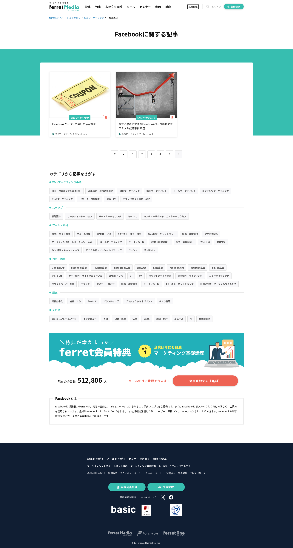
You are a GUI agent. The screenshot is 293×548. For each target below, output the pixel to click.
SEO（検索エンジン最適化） (66, 190)
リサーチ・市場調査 (90, 198)
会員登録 (233, 6)
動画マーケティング (156, 190)
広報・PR (111, 198)
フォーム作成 (83, 233)
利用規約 (113, 473)
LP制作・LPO (104, 233)
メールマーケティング (184, 190)
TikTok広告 (218, 267)
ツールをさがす (116, 459)
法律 (134, 318)
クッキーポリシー (154, 473)
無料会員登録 (127, 487)
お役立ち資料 (113, 7)
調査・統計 (162, 318)
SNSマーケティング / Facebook (69, 134)
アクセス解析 (211, 233)
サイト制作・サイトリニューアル (85, 275)
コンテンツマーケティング (215, 190)
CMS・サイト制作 (61, 233)
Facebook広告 (79, 267)
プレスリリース (197, 473)
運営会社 (171, 473)
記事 (88, 7)
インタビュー (90, 318)
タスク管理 (164, 301)
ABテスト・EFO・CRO (129, 233)
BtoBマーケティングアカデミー (176, 466)
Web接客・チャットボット (161, 233)
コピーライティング (219, 275)
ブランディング (111, 301)
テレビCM (57, 275)
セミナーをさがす (139, 459)
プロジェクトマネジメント (139, 301)
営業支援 (221, 241)
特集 (98, 7)
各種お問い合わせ (96, 473)
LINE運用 (141, 267)
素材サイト (149, 250)
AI (191, 318)
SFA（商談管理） (185, 241)
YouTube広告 (198, 267)
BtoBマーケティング (62, 198)
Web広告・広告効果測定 (100, 190)
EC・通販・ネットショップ (65, 250)
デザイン (85, 283)
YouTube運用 (176, 267)
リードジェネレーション (79, 216)
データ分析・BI (136, 241)
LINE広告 (158, 267)
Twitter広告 (100, 267)
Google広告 (58, 267)
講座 (168, 7)
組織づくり (75, 301)
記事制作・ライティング (190, 275)
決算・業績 (120, 318)
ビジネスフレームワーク (64, 318)
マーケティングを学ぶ (98, 466)
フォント (133, 250)
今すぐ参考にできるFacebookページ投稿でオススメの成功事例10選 (146, 126)
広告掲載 (193, 6)
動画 (158, 7)
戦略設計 (56, 216)
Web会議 (205, 241)
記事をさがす (95, 459)
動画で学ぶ (160, 459)
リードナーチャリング (110, 216)
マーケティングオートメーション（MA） (72, 241)
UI (131, 275)
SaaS (147, 318)
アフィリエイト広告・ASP (136, 198)
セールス (132, 216)
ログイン (216, 6)
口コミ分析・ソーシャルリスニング (104, 250)
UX (140, 275)
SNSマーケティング (80, 117)
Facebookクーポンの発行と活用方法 (74, 124)
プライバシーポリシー (131, 473)
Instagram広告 (121, 267)
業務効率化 (57, 301)
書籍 (105, 318)
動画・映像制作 (190, 233)
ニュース (178, 318)
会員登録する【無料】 (205, 381)
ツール (131, 7)
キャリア (92, 301)
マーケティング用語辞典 (143, 466)
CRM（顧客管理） (160, 241)
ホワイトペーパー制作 (63, 283)
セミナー (145, 7)
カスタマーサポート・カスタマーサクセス (165, 216)
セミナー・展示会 (106, 283)
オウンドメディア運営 (160, 275)
